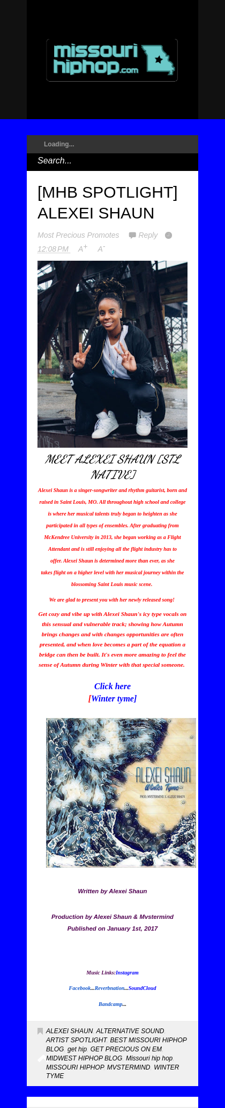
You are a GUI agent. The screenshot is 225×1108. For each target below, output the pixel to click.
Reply (148, 235)
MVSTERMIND (129, 1067)
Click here (112, 686)
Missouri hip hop (149, 1058)
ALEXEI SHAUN (69, 1031)
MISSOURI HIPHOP (74, 1067)
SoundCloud (142, 988)
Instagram (127, 973)
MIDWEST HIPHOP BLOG (84, 1058)
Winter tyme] (114, 698)
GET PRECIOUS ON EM (126, 1049)
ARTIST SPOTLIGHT (76, 1040)
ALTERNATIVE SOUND (130, 1031)
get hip (77, 1049)
